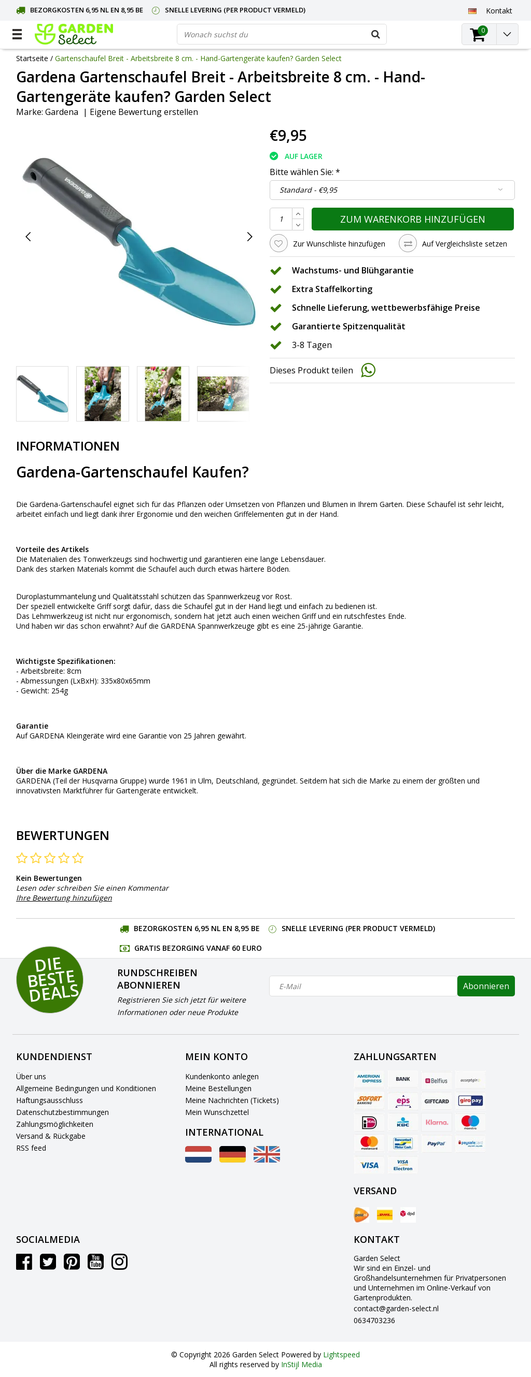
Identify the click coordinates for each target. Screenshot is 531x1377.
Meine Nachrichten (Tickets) (232, 1100)
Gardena (61, 112)
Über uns (31, 1076)
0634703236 (374, 1320)
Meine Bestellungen (218, 1088)
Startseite (32, 58)
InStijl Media (301, 1364)
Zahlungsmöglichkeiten (54, 1124)
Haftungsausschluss (49, 1100)
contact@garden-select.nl (396, 1308)
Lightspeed (341, 1354)
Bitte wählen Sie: (305, 172)
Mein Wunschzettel (217, 1112)
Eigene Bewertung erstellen (144, 112)
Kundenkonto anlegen (222, 1076)
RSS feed (31, 1148)
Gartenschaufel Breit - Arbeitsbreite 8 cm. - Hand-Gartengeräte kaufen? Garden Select (198, 58)
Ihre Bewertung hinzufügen (64, 898)
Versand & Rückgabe (51, 1136)
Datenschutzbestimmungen (62, 1112)
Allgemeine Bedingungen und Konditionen (86, 1088)
